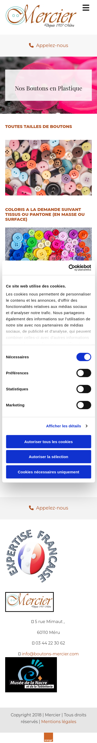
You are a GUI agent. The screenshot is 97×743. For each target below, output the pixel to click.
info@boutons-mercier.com (50, 653)
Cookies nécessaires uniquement (48, 471)
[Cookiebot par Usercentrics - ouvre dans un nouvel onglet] (69, 267)
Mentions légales (58, 721)
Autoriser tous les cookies (48, 441)
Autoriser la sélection (48, 456)
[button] (48, 46)
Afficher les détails (63, 426)
